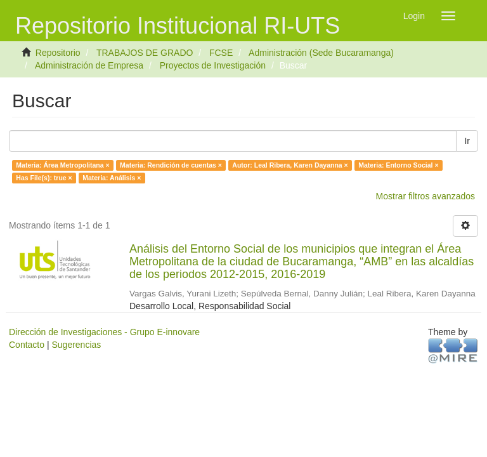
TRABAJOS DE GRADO (144, 53)
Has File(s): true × (44, 178)
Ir (467, 141)
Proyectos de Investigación (213, 65)
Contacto (26, 345)
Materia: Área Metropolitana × (62, 165)
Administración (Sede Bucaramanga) (321, 53)
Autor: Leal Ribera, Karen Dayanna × (289, 165)
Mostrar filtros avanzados (425, 196)
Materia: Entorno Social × (398, 165)
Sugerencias (76, 345)
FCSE (221, 53)
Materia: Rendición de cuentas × (171, 165)
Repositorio (58, 53)
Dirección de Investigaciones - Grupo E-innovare (104, 332)
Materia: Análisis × (111, 178)
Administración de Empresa (89, 65)
